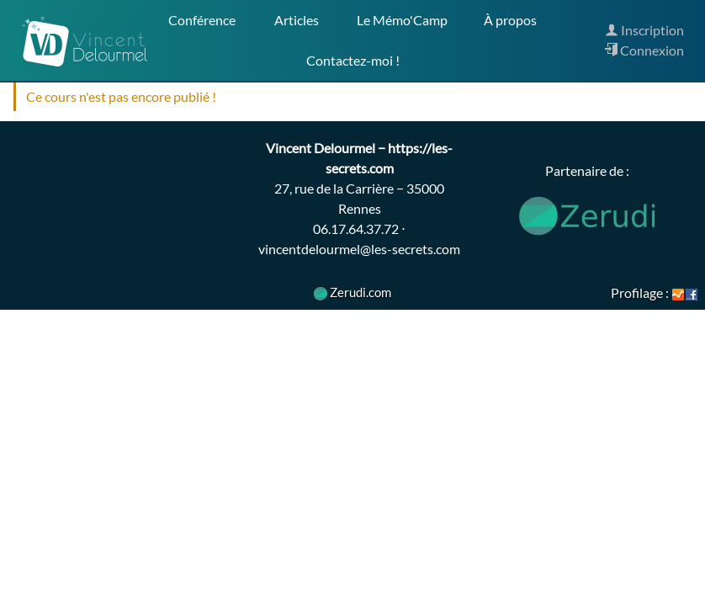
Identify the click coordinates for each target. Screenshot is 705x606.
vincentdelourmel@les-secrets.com (359, 249)
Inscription (644, 30)
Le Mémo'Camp (402, 20)
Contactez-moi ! (353, 60)
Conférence (202, 20)
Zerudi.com (352, 292)
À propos (509, 20)
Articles (296, 20)
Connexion (644, 50)
